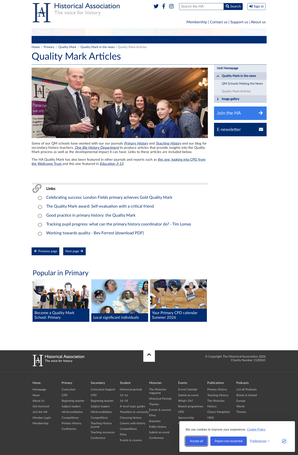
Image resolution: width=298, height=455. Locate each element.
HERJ (210, 417)
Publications (196, 32)
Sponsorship (186, 417)
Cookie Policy (256, 429)
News (36, 395)
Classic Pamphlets (218, 412)
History (212, 406)
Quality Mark (67, 47)
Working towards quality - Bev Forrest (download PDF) (95, 233)
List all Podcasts (246, 389)
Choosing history (131, 417)
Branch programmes (190, 406)
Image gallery (227, 99)
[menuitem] (43, 32)
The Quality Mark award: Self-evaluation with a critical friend (100, 206)
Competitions (161, 39)
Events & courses (131, 440)
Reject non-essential (229, 441)
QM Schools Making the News (242, 83)
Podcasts (225, 32)
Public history (157, 426)
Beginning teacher (79, 39)
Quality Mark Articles (236, 91)
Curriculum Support (103, 389)
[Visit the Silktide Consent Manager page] (284, 441)
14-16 (124, 395)
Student (98, 32)
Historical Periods (160, 398)
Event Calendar (187, 389)
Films (123, 434)
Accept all (196, 441)
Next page (74, 251)
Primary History (187, 39)
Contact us (218, 22)
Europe (240, 400)
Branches (253, 32)
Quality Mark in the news (98, 47)
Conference (211, 39)
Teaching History (168, 143)
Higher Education (131, 32)
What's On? (185, 400)
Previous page (45, 251)
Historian (166, 32)
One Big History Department (97, 148)
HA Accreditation (134, 39)
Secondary (71, 32)
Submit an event (159, 432)
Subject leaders (107, 39)
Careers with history (132, 423)
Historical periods (131, 389)
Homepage (39, 389)
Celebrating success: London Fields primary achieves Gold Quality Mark (109, 197)
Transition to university (134, 412)
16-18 (124, 400)
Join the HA (40, 412)
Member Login (42, 417)
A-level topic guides (132, 406)
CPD (58, 39)
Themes (154, 404)
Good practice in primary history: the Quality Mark (91, 215)
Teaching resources (103, 432)
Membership (196, 22)
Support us (239, 22)
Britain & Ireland (246, 395)
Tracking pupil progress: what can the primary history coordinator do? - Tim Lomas (118, 224)
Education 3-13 (111, 164)
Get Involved (41, 406)
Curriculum (41, 39)
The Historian (215, 400)
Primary (43, 32)
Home (36, 47)
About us (258, 22)
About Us (38, 400)
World (240, 406)
